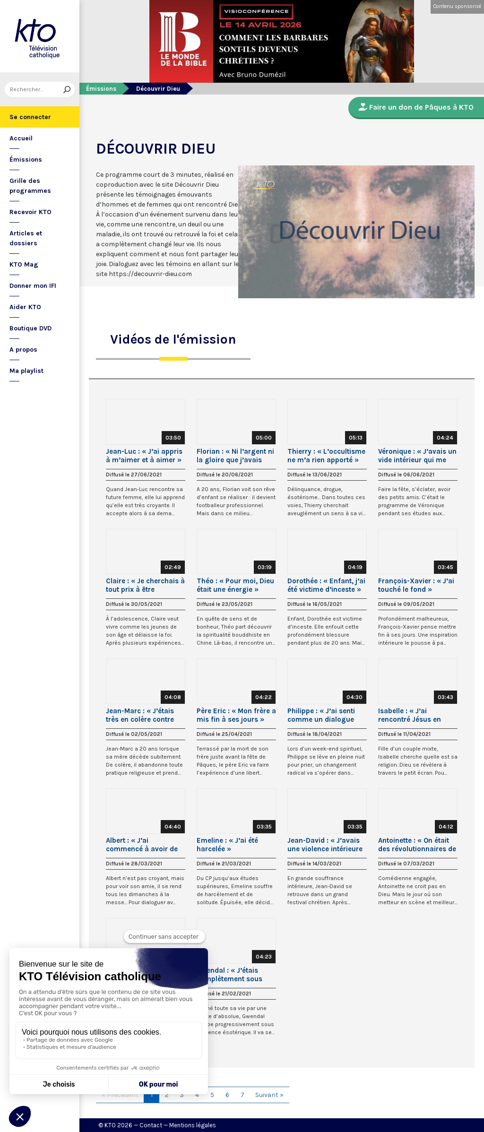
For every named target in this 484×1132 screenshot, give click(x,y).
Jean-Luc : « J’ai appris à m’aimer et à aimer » (144, 455)
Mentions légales (192, 1125)
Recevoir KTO (30, 212)
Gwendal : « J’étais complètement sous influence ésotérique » (233, 974)
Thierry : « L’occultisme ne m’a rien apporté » (326, 455)
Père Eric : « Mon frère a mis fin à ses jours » (236, 715)
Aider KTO (25, 307)
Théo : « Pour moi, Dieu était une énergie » (235, 585)
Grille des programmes (30, 186)
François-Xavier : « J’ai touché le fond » (416, 585)
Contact (150, 1125)
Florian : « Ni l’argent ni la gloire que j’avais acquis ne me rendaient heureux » (236, 455)
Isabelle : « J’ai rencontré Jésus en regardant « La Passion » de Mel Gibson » (417, 715)
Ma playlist (26, 371)
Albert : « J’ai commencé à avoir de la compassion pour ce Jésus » (144, 844)
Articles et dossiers (25, 238)
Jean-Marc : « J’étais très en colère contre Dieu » (140, 715)
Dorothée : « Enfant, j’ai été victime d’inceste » (326, 585)
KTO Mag (23, 264)
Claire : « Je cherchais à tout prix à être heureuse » (145, 585)
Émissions (25, 160)
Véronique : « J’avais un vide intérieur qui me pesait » (417, 455)
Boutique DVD (30, 328)
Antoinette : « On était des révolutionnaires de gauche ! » (417, 844)
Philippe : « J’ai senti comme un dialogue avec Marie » (321, 715)
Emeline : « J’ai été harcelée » (227, 844)
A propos (23, 350)
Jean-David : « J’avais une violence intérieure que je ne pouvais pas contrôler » (325, 844)
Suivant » (269, 1095)
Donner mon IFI (32, 286)
